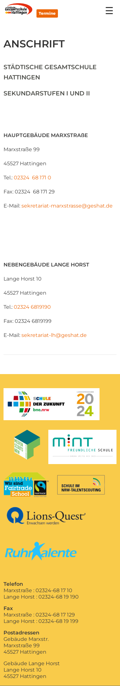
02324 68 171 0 (33, 178)
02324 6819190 (32, 307)
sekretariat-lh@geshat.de (54, 335)
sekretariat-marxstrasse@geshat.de (67, 206)
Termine (47, 13)
